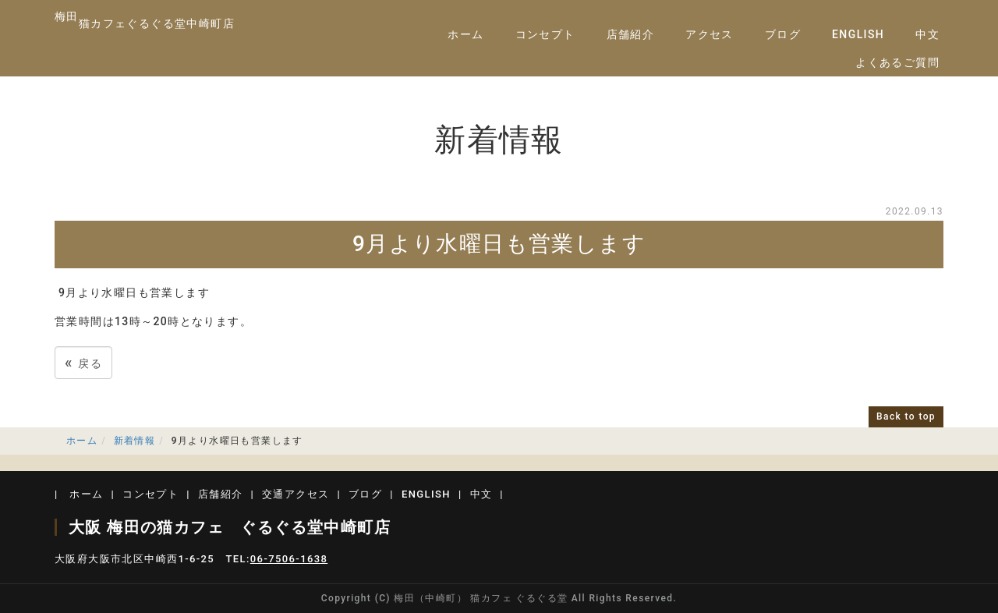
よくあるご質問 (897, 62)
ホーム (465, 34)
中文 (927, 34)
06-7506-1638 (288, 559)
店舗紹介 (631, 34)
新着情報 (135, 440)
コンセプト (545, 34)
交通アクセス (295, 494)
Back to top (906, 416)
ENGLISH (858, 34)
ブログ (783, 34)
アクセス (709, 34)
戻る (83, 362)
